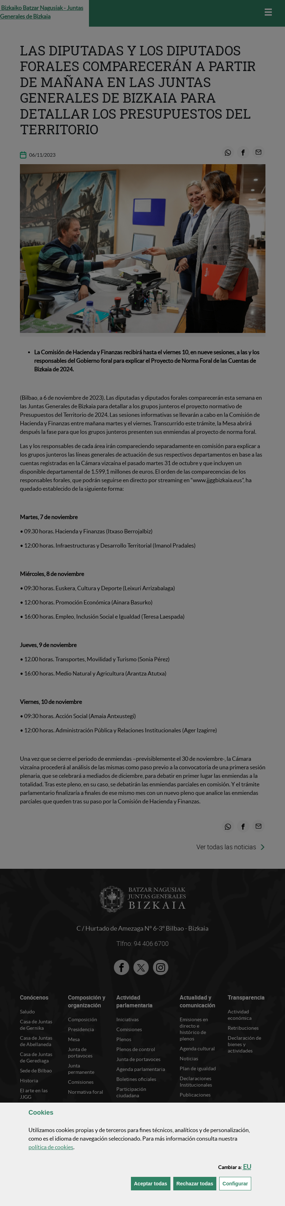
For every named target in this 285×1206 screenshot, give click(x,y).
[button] (247, 1166)
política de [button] (50, 1147)
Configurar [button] (236, 1183)
